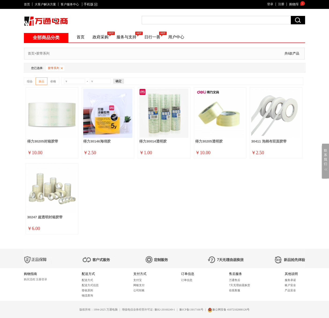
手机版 (89, 4)
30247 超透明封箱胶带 (45, 217)
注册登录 (41, 279)
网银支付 (139, 285)
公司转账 (139, 290)
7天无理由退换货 (239, 285)
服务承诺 (290, 280)
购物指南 (30, 274)
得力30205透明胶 (209, 141)
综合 (30, 81)
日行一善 (152, 37)
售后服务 (235, 274)
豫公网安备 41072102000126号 (231, 309)
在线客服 (234, 290)
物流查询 (87, 295)
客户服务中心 (70, 4)
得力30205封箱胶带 (42, 141)
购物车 (294, 4)
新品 (41, 81)
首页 (27, 4)
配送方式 (88, 274)
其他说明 (291, 274)
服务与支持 (126, 37)
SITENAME (46, 21)
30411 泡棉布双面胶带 (269, 141)
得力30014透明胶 (153, 141)
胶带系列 (42, 53)
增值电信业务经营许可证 (137, 309)
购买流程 (29, 279)
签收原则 (87, 290)
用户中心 (176, 37)
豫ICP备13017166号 (191, 309)
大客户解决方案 (45, 4)
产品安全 (290, 290)
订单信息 (187, 274)
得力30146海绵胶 (97, 141)
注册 (281, 4)
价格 (53, 81)
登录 (270, 4)
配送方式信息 (90, 285)
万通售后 (234, 280)
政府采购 (100, 37)
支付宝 (137, 280)
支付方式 (139, 274)
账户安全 (290, 285)
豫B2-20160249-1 (164, 309)
